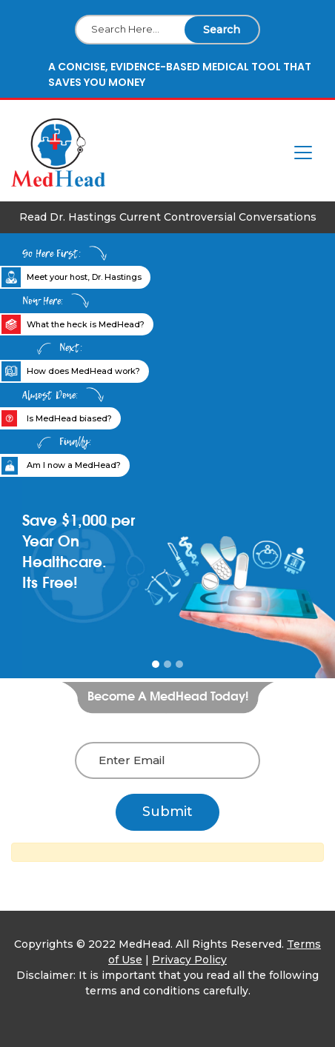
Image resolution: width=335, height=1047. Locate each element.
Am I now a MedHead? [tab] (74, 465)
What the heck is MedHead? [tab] (86, 324)
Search (221, 29)
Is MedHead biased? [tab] (69, 418)
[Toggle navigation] (303, 152)
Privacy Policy (189, 959)
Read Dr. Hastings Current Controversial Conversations (167, 217)
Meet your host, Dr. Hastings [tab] (84, 277)
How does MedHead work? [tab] (83, 371)
